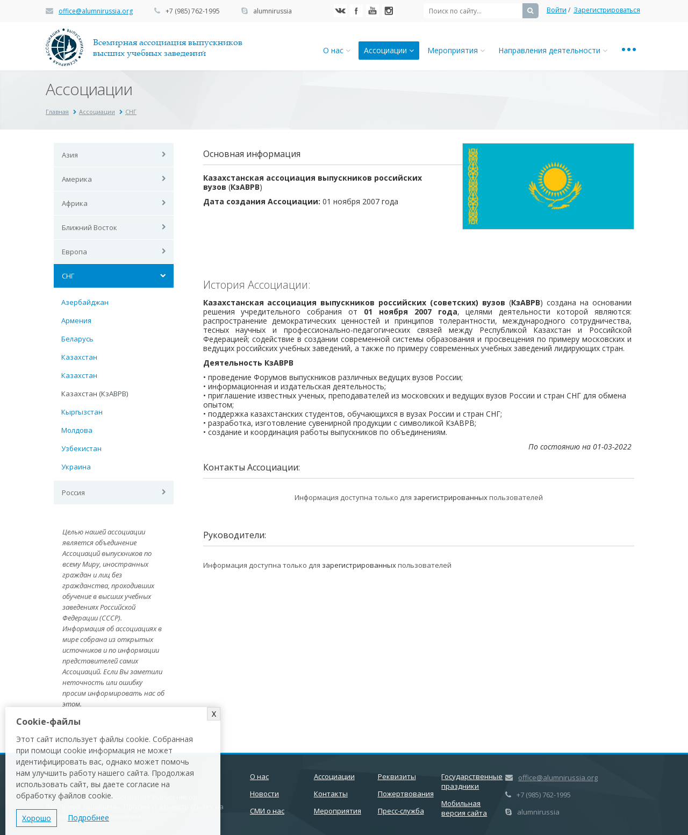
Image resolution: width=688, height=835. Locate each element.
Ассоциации (389, 50)
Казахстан (79, 357)
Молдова (76, 430)
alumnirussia (272, 11)
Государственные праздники (472, 781)
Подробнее (88, 817)
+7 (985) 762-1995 (193, 11)
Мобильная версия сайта (464, 808)
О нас (336, 50)
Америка (77, 179)
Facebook (356, 10)
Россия (73, 492)
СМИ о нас (267, 811)
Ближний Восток (89, 227)
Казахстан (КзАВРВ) (94, 393)
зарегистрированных (450, 497)
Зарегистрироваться (607, 10)
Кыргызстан (82, 412)
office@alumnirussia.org (96, 11)
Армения (76, 320)
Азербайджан (85, 302)
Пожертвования (406, 793)
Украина (76, 467)
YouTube (372, 10)
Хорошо (36, 818)
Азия (70, 155)
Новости (264, 793)
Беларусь (77, 339)
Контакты (331, 793)
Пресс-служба (401, 811)
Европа (74, 251)
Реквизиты (397, 776)
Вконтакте (340, 10)
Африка (75, 203)
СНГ (131, 112)
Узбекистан (81, 448)
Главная (57, 112)
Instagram (388, 10)
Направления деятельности (552, 50)
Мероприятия (456, 50)
